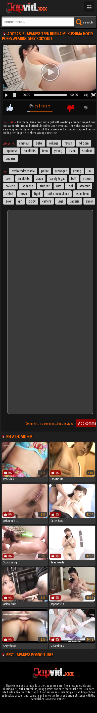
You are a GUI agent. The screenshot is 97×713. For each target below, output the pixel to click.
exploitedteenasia (23, 171)
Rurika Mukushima (58, 194)
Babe (39, 143)
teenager (61, 171)
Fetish (68, 143)
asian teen (82, 194)
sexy (9, 201)
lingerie (74, 201)
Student (87, 151)
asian (39, 179)
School (87, 179)
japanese (27, 186)
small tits (24, 179)
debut (9, 194)
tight (37, 194)
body (32, 201)
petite (45, 171)
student (45, 186)
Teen (45, 151)
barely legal (57, 179)
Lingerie (10, 158)
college (10, 186)
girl (20, 201)
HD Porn (84, 143)
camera (46, 201)
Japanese (11, 151)
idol (70, 186)
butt (73, 179)
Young (58, 151)
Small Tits (30, 151)
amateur (84, 186)
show (89, 201)
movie (24, 194)
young (77, 171)
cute (58, 186)
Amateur (24, 143)
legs (60, 201)
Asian (72, 151)
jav (89, 171)
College (53, 143)
